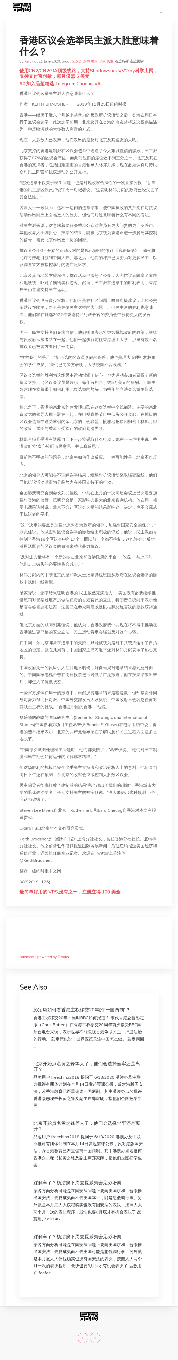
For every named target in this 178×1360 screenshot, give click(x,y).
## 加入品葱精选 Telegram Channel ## (59, 83)
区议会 (77, 61)
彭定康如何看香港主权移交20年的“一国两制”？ (81, 1009)
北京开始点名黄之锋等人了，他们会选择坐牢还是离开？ (86, 1066)
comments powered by (44, 957)
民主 (110, 61)
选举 (86, 61)
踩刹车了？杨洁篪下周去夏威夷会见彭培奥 (77, 1182)
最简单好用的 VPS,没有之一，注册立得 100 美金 (70, 892)
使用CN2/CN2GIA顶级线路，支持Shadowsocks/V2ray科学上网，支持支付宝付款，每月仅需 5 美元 (88, 73)
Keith (28, 61)
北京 (102, 61)
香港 (94, 61)
